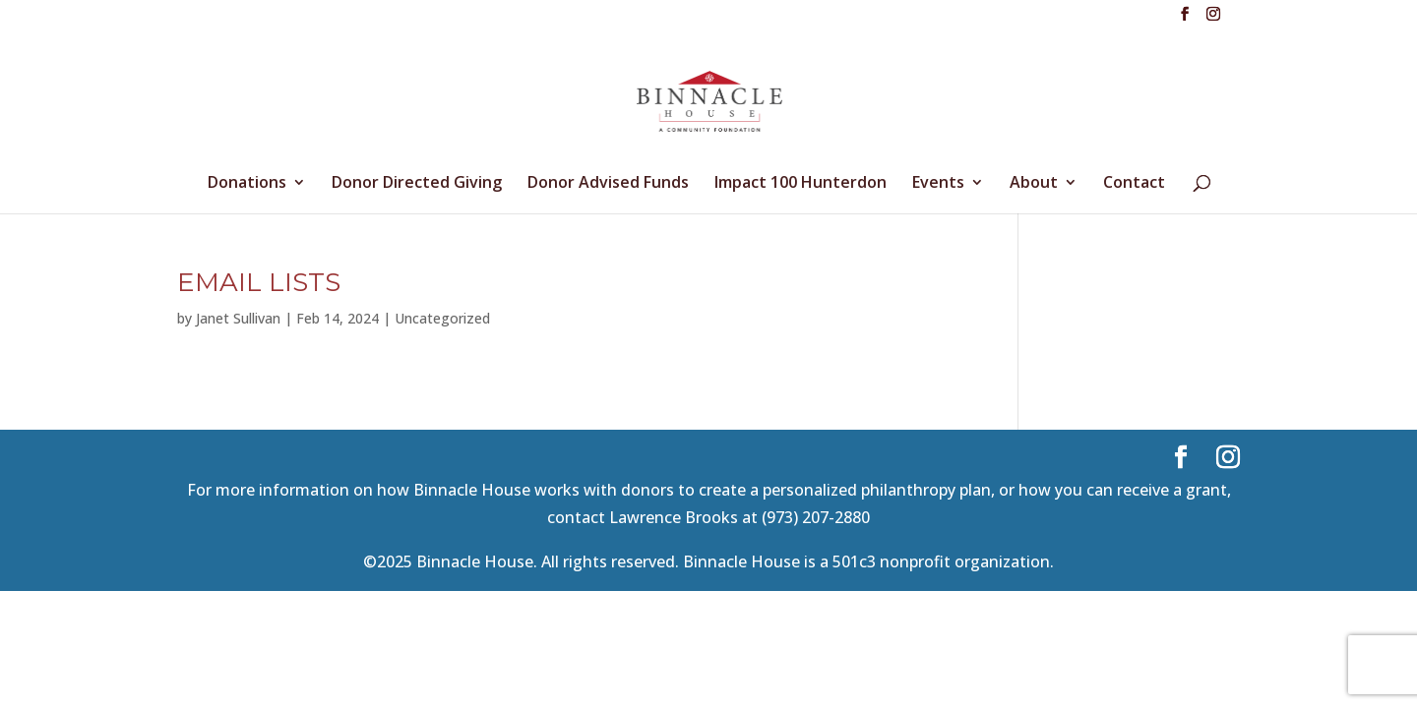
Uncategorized (442, 318)
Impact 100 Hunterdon (800, 184)
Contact (1134, 184)
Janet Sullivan (238, 318)
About (1034, 184)
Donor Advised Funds (608, 184)
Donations (247, 184)
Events (938, 184)
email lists (258, 282)
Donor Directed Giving (417, 184)
